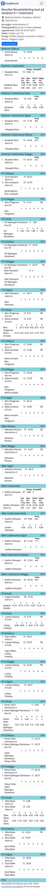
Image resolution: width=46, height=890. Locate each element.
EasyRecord (10, 3)
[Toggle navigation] (41, 3)
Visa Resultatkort (9, 44)
